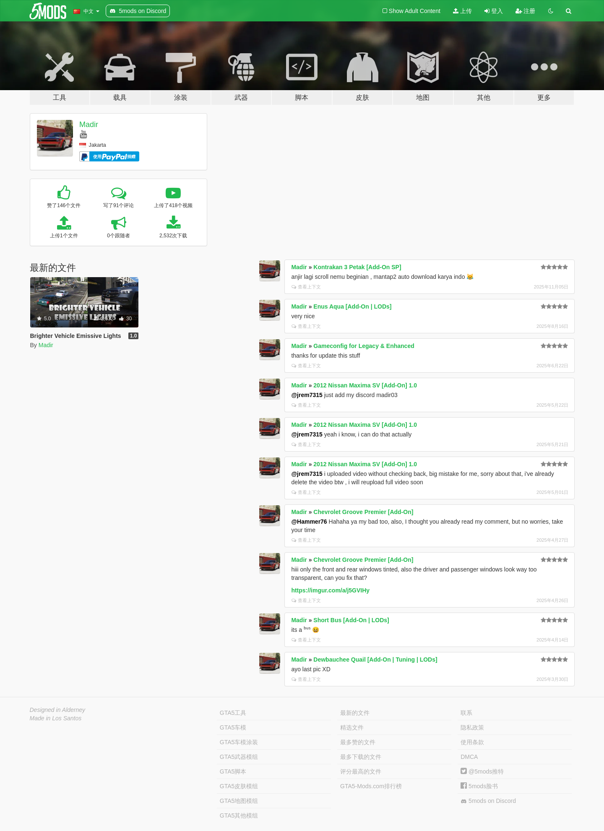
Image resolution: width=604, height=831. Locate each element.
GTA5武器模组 (239, 756)
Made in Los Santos (56, 718)
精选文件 (352, 727)
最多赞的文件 (357, 742)
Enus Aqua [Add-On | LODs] (352, 306)
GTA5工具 (233, 712)
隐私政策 (472, 727)
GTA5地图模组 (239, 800)
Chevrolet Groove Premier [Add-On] (363, 512)
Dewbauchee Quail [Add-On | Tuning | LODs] (375, 659)
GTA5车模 (233, 727)
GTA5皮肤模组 (239, 786)
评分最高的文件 (360, 771)
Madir (88, 124)
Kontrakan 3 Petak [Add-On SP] (357, 267)
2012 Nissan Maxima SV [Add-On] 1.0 (365, 385)
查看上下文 (306, 286)
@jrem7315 (306, 395)
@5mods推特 (482, 771)
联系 (466, 712)
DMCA (469, 756)
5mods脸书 (479, 786)
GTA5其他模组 (239, 815)
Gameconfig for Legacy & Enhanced (363, 346)
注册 (525, 11)
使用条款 (472, 742)
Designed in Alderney (58, 709)
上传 (462, 11)
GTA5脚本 (233, 771)
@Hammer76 (309, 521)
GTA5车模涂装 (239, 742)
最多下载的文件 (360, 756)
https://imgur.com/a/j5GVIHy (330, 590)
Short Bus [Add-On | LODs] (351, 620)
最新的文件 (355, 712)
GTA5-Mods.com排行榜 (371, 786)
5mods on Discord (488, 801)
